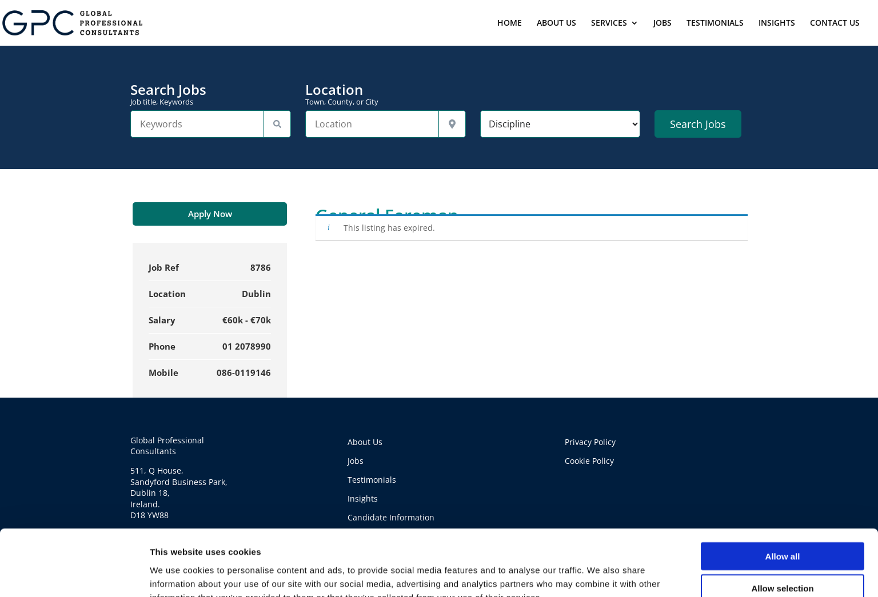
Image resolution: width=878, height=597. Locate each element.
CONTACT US (835, 23)
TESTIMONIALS (715, 23)
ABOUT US (556, 23)
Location (385, 94)
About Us (365, 441)
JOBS (662, 23)
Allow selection (782, 529)
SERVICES (609, 23)
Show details (599, 574)
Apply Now (210, 213)
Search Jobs (210, 94)
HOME (509, 23)
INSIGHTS (777, 23)
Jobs (356, 460)
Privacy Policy (590, 441)
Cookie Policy (589, 460)
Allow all (782, 496)
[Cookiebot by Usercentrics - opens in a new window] (74, 574)
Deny (782, 561)
